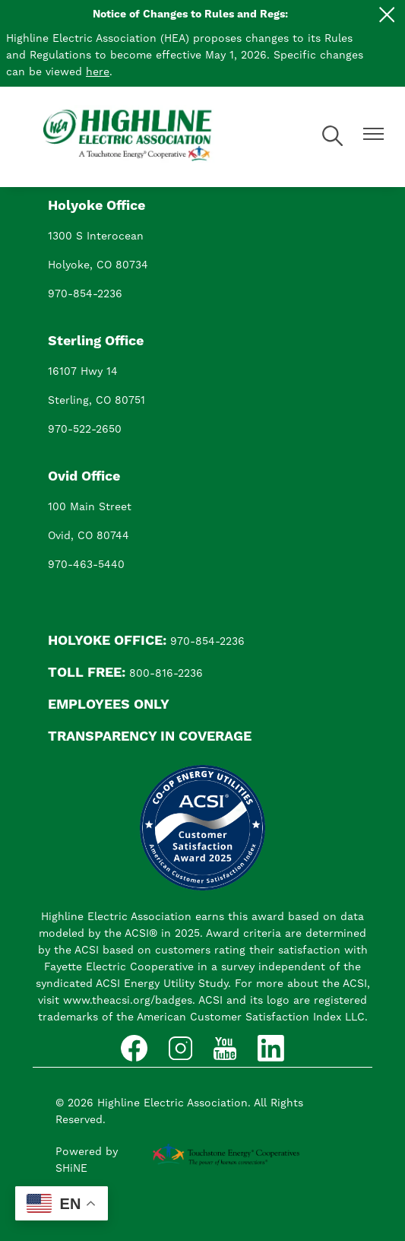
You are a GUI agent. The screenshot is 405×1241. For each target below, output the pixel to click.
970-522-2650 (85, 429)
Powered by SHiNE (86, 1160)
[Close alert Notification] (387, 15)
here (97, 72)
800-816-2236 (166, 674)
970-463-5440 (86, 565)
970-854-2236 (85, 294)
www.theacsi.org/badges (127, 1001)
